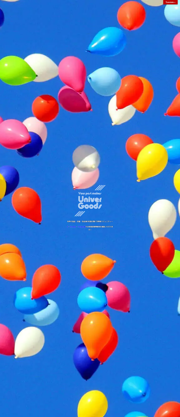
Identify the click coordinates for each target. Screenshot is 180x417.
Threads (73, 227)
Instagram (81, 227)
